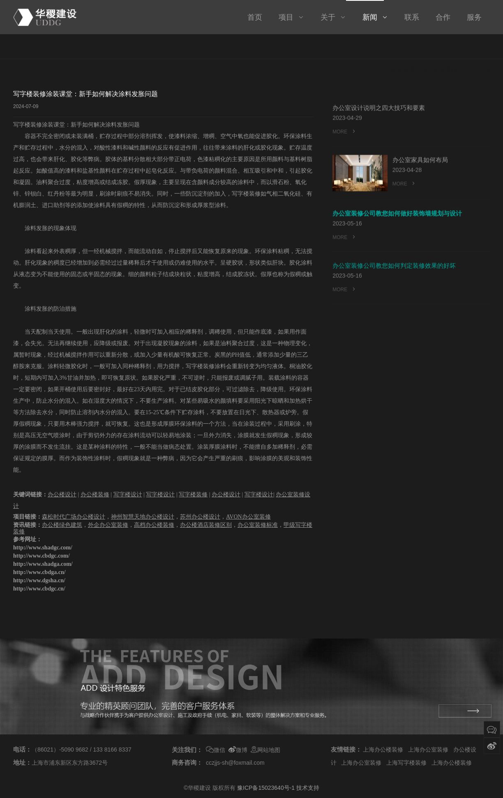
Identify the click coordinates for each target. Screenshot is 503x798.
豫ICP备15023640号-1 (266, 787)
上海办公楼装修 (383, 749)
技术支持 (307, 787)
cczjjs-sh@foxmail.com (235, 762)
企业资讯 (472, 47)
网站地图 (265, 750)
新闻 (447, 47)
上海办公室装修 (428, 749)
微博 (237, 750)
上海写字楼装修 (406, 762)
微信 (215, 750)
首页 (427, 47)
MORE (344, 133)
